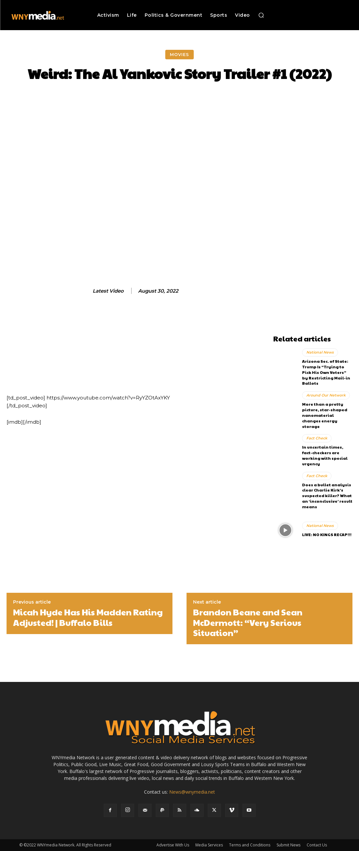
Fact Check (316, 438)
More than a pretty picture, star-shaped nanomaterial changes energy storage (324, 415)
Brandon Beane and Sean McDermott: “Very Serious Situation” (247, 622)
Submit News (288, 845)
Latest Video (108, 291)
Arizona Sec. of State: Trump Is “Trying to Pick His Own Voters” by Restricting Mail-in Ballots (326, 372)
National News (320, 352)
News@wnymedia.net (192, 792)
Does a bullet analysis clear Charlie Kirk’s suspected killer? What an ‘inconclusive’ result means (327, 495)
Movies (179, 54)
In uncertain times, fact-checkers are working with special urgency (325, 455)
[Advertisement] (312, 233)
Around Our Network (326, 395)
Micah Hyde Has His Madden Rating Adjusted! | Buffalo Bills (88, 617)
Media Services (209, 845)
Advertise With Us (172, 845)
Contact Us (317, 845)
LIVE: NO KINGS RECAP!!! (326, 534)
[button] (261, 15)
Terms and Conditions (249, 845)
